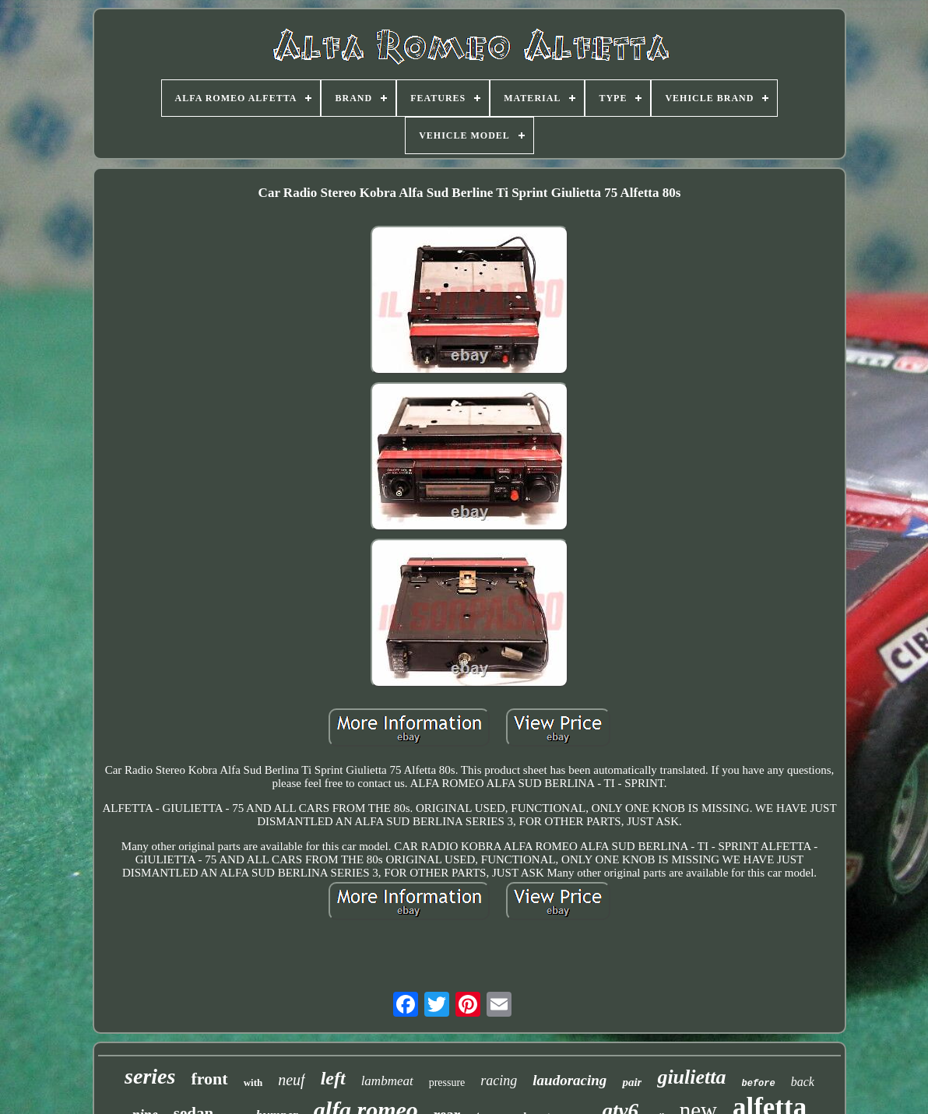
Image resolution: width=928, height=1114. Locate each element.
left (333, 1078)
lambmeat (387, 1081)
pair (632, 1082)
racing (498, 1080)
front (209, 1078)
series (150, 1076)
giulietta (691, 1077)
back (802, 1081)
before (758, 1083)
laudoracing (569, 1080)
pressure (447, 1082)
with (253, 1082)
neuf (291, 1079)
